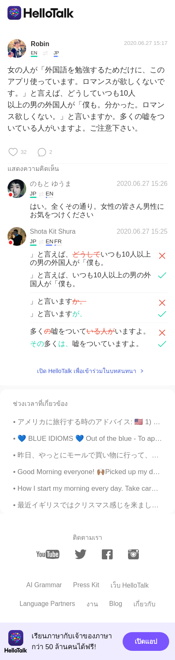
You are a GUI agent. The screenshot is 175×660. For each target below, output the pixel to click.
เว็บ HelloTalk (130, 585)
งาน (92, 604)
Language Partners (47, 603)
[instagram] (133, 554)
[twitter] (80, 554)
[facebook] (107, 554)
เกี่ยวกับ (144, 604)
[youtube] (47, 554)
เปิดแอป (146, 641)
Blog (115, 603)
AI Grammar (44, 584)
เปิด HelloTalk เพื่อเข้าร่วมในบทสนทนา (86, 371)
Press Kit (86, 584)
